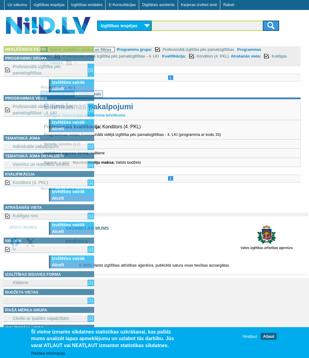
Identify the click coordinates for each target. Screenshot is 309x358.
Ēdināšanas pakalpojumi (147, 106)
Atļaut (268, 336)
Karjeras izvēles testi (199, 4)
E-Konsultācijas (122, 4)
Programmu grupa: (193, 49)
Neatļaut (250, 336)
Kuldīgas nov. (26, 215)
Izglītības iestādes (86, 4)
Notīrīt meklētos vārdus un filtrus (139, 49)
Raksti (228, 4)
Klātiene (20, 282)
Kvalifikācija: (260, 56)
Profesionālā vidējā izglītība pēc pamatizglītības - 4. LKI (43, 109)
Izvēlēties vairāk (68, 82)
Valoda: (189, 63)
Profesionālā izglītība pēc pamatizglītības (37, 69)
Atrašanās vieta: (131, 63)
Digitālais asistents (158, 4)
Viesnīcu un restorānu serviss (41, 164)
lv (14, 249)
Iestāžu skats (148, 94)
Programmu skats (116, 94)
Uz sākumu (17, 4)
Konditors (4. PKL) (30, 182)
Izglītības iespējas (49, 4)
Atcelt (58, 88)
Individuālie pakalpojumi (36, 146)
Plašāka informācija (48, 353)
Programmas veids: (119, 56)
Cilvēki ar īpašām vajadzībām (41, 318)
